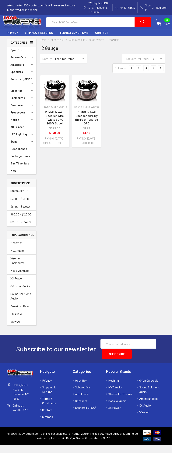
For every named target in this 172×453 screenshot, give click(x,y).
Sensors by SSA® (22, 89)
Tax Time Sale (19, 172)
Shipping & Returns (39, 41)
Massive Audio (19, 279)
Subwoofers (22, 66)
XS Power (16, 287)
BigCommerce (129, 442)
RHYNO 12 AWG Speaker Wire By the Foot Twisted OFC (86, 126)
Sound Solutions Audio (20, 305)
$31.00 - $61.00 (19, 208)
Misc (13, 179)
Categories (18, 51)
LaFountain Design (63, 446)
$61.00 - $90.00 (20, 215)
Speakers (22, 81)
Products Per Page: (137, 67)
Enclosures (22, 107)
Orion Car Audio (20, 295)
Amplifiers (22, 73)
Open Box (16, 59)
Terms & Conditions (74, 41)
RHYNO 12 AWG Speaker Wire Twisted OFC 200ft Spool (54, 126)
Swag (22, 150)
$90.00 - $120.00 (20, 223)
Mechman (16, 252)
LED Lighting (22, 143)
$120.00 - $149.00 (21, 231)
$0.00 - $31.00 (19, 200)
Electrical (22, 99)
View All (15, 330)
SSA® (106, 446)
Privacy (12, 41)
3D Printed (17, 136)
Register (161, 7)
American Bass (20, 315)
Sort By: (47, 67)
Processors (22, 121)
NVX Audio (17, 259)
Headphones (18, 158)
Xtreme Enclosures (17, 269)
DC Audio (16, 323)
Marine (22, 128)
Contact (101, 41)
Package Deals (20, 165)
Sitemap (47, 425)
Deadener (22, 114)
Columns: (121, 77)
